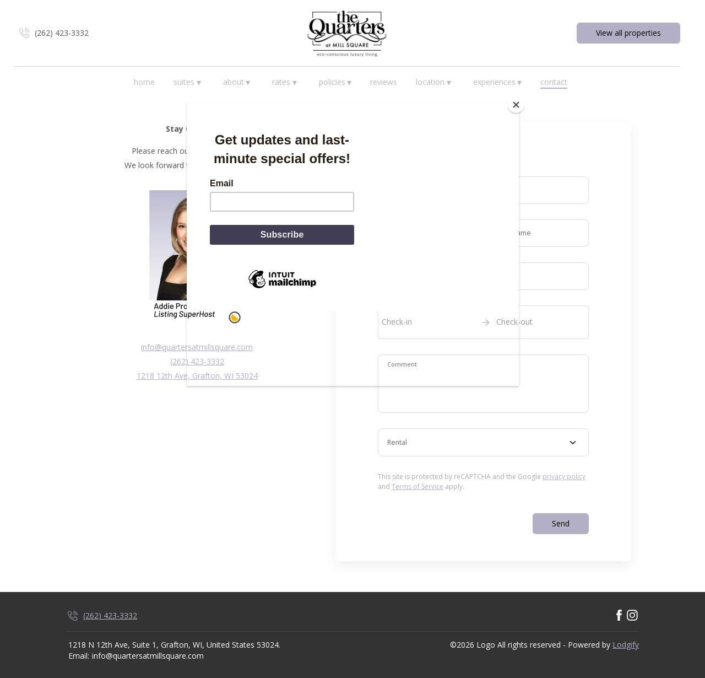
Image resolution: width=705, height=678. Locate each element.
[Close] (516, 104)
